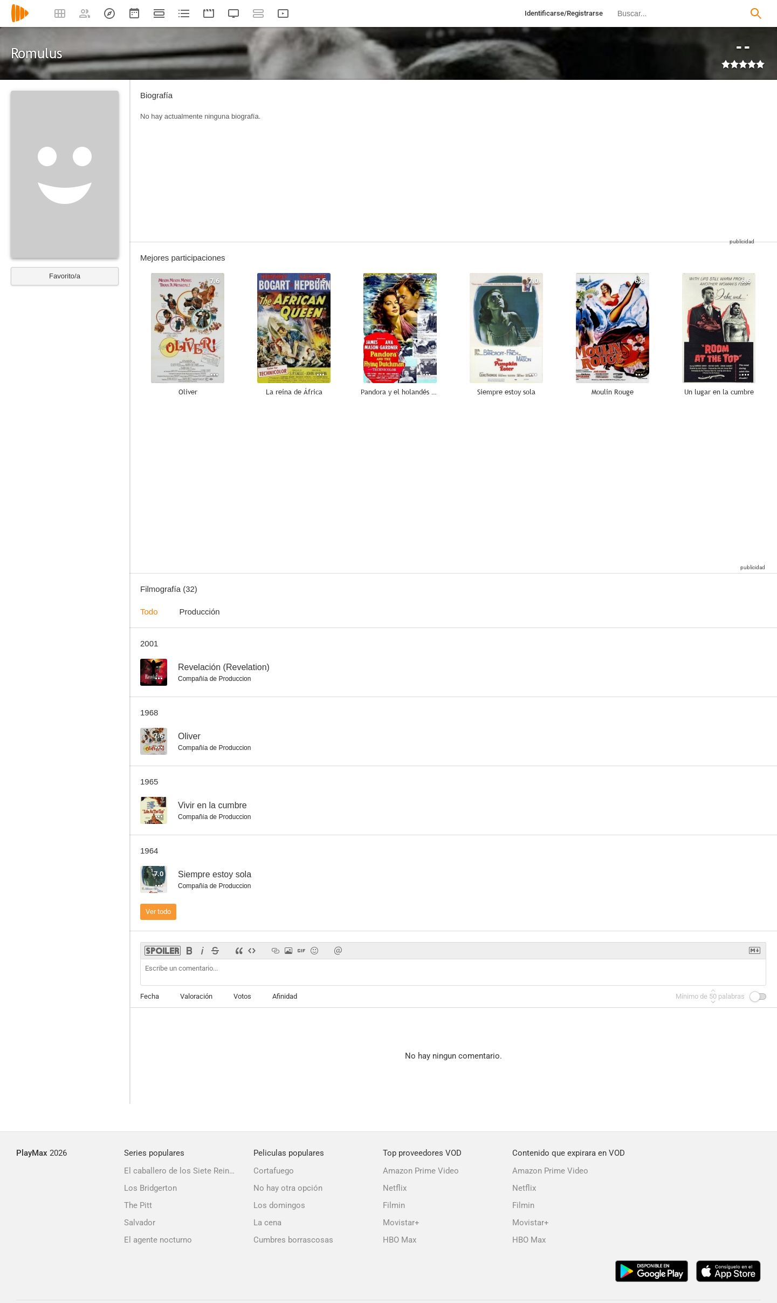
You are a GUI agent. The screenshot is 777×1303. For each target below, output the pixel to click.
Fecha (149, 996)
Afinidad (284, 996)
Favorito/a (64, 276)
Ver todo (158, 912)
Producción (200, 611)
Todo (149, 611)
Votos (242, 996)
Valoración (196, 996)
